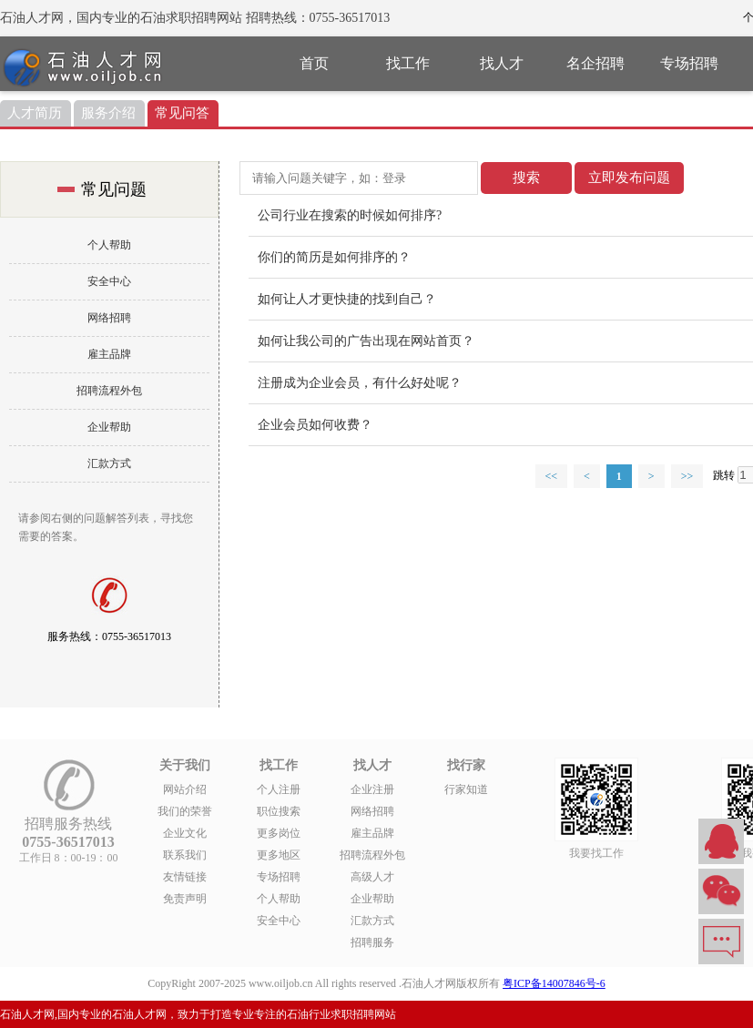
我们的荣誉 (185, 811)
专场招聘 (689, 63)
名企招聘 (595, 63)
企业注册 (372, 789)
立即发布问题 (629, 177)
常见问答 (182, 113)
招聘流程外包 (109, 390)
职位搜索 (278, 811)
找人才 (502, 63)
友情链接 (185, 876)
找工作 (408, 63)
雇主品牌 (109, 354)
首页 (314, 63)
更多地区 (278, 855)
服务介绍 (108, 113)
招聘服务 (372, 942)
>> (687, 476)
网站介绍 (185, 789)
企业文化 (185, 833)
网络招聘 (109, 317)
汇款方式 (109, 463)
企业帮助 (109, 427)
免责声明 (185, 898)
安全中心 (109, 281)
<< (551, 476)
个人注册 (278, 789)
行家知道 (466, 789)
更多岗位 (278, 833)
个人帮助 (109, 245)
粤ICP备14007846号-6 (554, 983)
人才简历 (34, 113)
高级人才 (372, 876)
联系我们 (185, 855)
